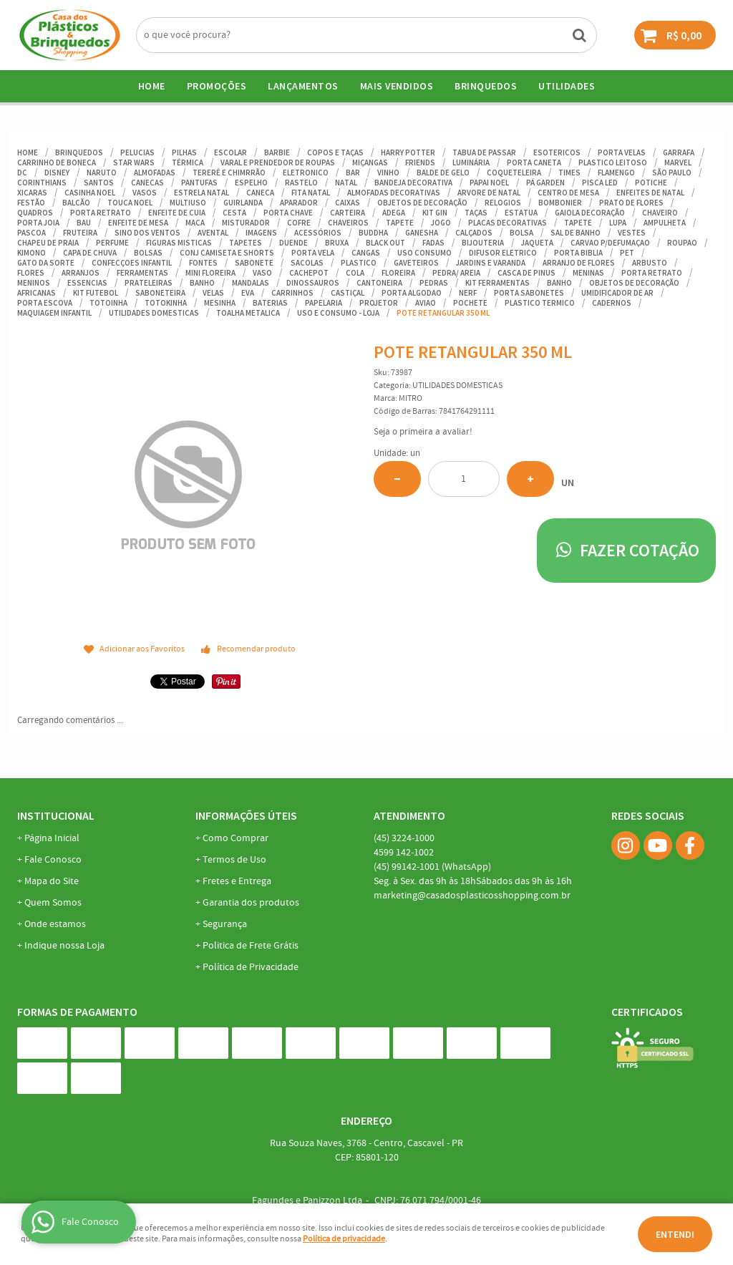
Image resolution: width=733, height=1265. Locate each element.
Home (151, 85)
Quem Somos (53, 902)
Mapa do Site (51, 881)
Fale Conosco (53, 859)
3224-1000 (404, 838)
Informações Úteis (246, 815)
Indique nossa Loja (64, 945)
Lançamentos (303, 85)
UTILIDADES (566, 85)
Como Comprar (235, 838)
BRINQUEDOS (486, 85)
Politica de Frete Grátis (250, 945)
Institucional (55, 815)
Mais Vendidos (397, 85)
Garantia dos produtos (251, 902)
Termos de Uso (234, 859)
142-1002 (404, 852)
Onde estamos (55, 924)
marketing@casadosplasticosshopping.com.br (472, 895)
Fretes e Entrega (237, 881)
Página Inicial (51, 838)
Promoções (217, 85)
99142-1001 (432, 867)
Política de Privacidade (250, 967)
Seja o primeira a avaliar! (423, 432)
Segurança (225, 924)
